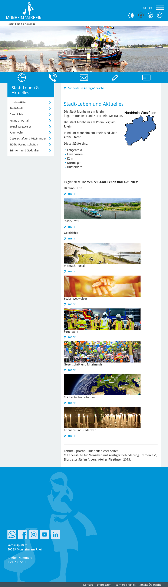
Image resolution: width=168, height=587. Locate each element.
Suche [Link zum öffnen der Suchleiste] (161, 15)
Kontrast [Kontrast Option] (132, 15)
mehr (72, 193)
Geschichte (16, 114)
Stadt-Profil (16, 108)
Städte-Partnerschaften (24, 144)
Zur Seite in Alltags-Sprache (86, 88)
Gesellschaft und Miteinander (28, 138)
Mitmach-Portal (19, 120)
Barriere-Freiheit (125, 584)
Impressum (104, 584)
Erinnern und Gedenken (25, 150)
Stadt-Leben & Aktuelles (22, 23)
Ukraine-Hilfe (18, 102)
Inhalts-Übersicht (150, 584)
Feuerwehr (16, 132)
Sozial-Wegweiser (20, 126)
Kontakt (88, 584)
